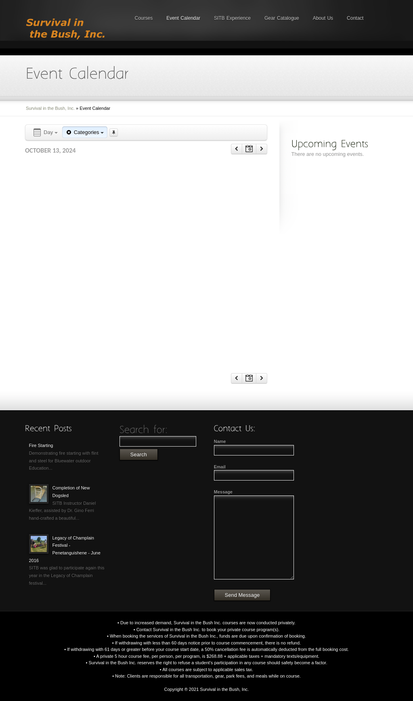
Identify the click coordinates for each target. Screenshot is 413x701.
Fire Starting (41, 445)
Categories (85, 132)
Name (220, 441)
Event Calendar (183, 18)
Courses (144, 18)
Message (223, 491)
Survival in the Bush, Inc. (50, 108)
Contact (355, 18)
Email (220, 466)
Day (45, 132)
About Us (323, 18)
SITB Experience (232, 18)
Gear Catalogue (281, 18)
